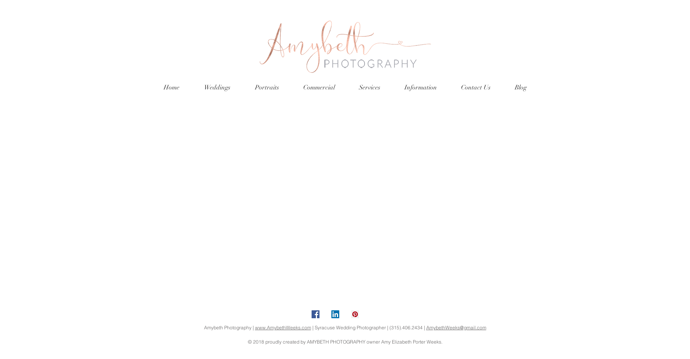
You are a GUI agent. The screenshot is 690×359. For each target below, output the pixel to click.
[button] (217, 88)
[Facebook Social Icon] (315, 314)
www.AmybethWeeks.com (283, 328)
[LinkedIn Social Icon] (335, 314)
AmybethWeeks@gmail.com (456, 328)
